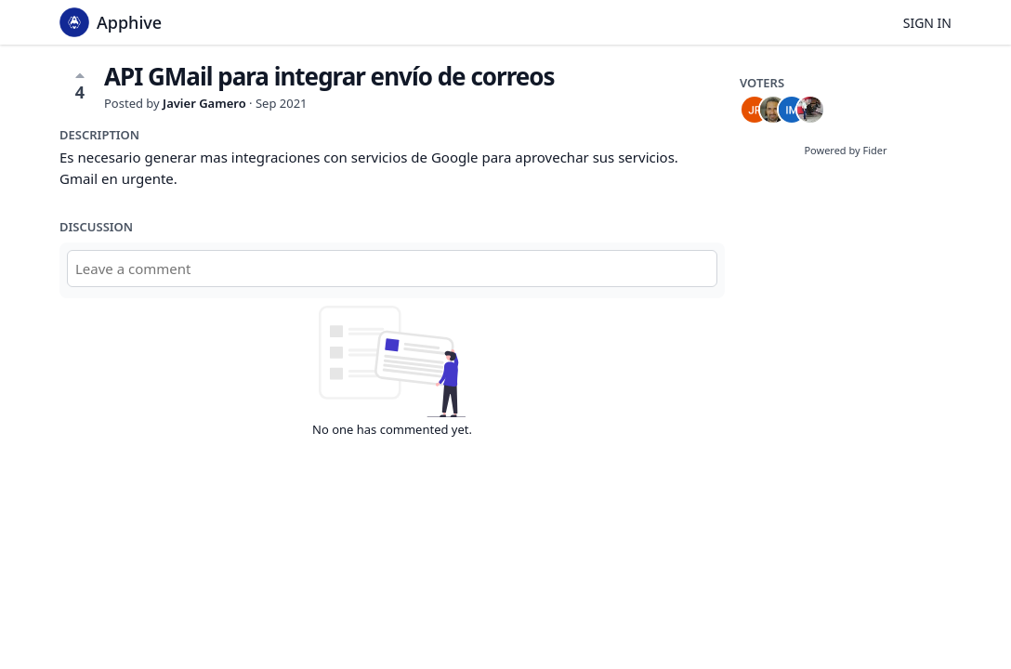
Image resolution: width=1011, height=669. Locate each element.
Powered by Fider (845, 150)
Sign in (927, 23)
